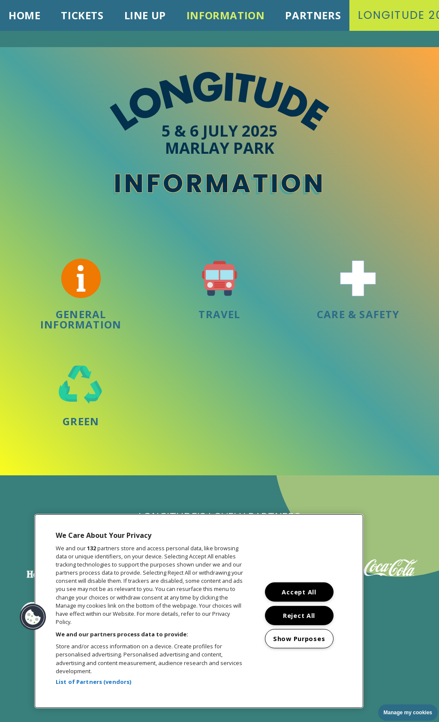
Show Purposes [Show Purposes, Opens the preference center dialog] (299, 639)
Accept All (299, 592)
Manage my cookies (408, 713)
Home (24, 15)
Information (225, 15)
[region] (199, 611)
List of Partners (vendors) (93, 682)
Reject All (299, 615)
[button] (33, 617)
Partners (313, 15)
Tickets (82, 15)
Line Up (145, 15)
